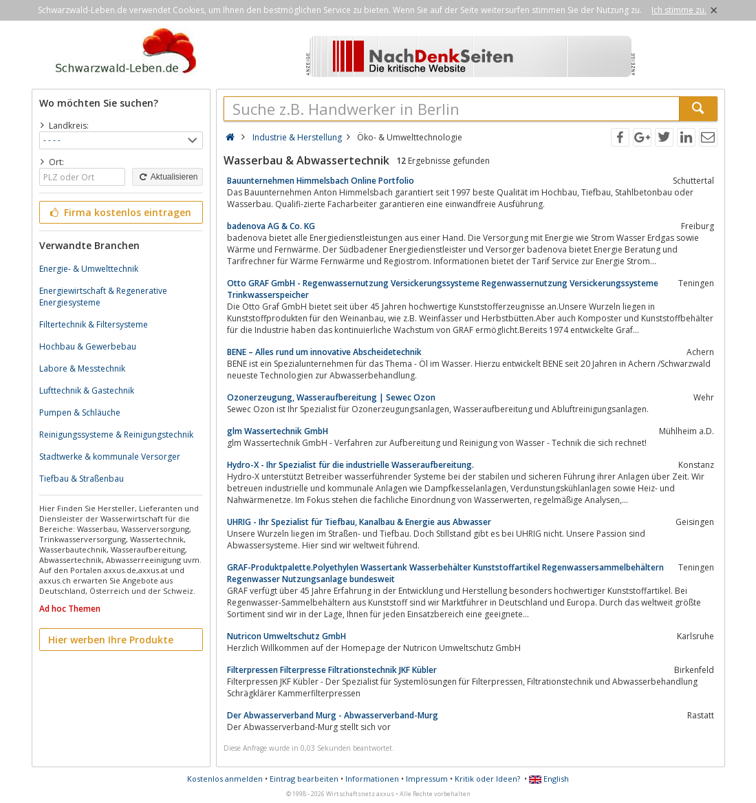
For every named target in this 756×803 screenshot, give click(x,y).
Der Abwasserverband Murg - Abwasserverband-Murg (332, 715)
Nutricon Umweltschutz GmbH (286, 636)
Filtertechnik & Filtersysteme (93, 324)
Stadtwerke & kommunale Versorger (109, 456)
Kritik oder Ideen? (487, 778)
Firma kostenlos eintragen (120, 212)
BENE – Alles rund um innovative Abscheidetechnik (324, 352)
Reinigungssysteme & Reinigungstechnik (116, 434)
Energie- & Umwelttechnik (88, 269)
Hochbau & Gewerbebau (87, 346)
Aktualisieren (167, 177)
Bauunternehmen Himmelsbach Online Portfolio (320, 180)
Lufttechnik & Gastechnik (86, 390)
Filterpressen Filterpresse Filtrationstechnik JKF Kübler (332, 670)
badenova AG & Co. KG (271, 226)
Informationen (372, 778)
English (549, 778)
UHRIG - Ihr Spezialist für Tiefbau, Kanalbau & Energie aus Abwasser (359, 522)
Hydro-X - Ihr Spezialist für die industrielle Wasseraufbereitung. (350, 465)
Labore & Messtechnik (82, 368)
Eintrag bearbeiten (304, 778)
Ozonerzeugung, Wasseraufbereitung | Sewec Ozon (331, 397)
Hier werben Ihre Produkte (110, 639)
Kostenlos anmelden (225, 778)
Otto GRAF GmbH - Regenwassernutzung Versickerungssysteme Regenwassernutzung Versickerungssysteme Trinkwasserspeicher (442, 289)
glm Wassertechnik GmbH (277, 431)
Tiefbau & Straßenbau (81, 478)
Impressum (427, 778)
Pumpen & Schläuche (79, 412)
